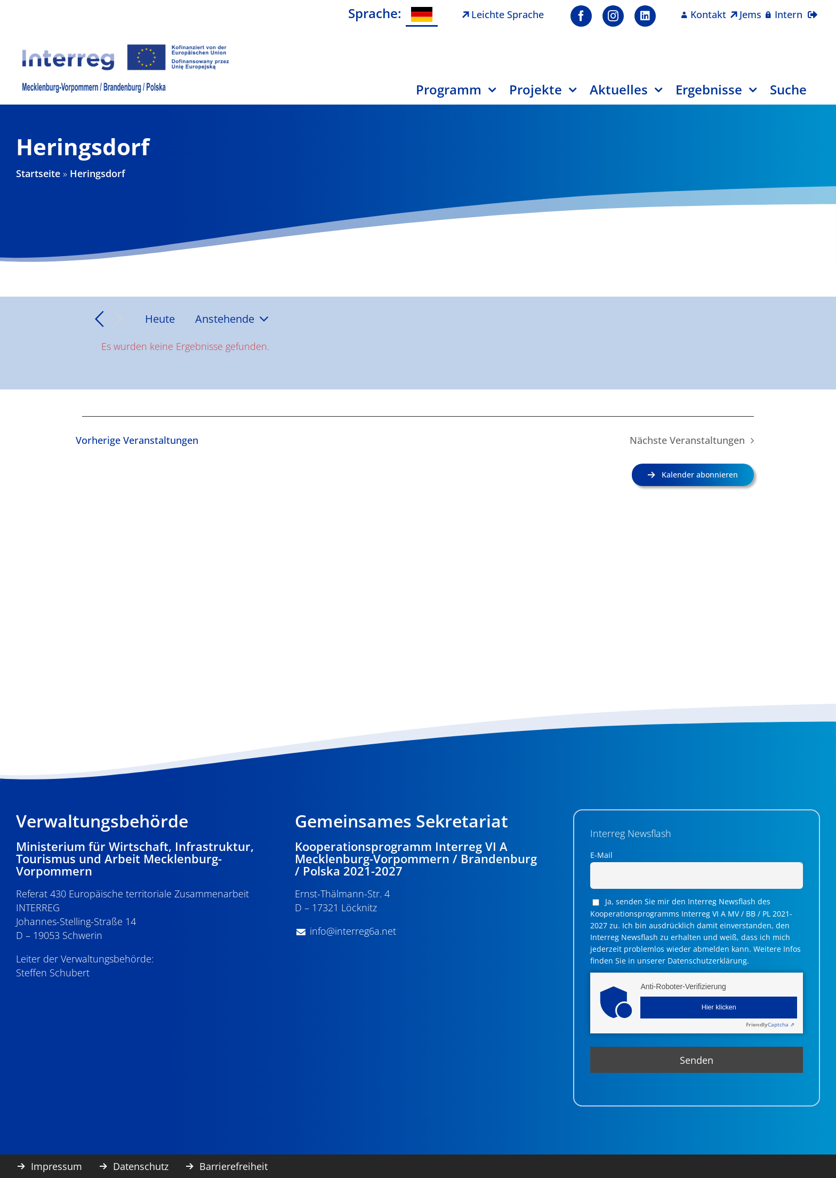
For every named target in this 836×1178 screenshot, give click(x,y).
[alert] (418, 346)
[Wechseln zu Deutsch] (422, 14)
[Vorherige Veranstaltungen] (99, 319)
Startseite (38, 173)
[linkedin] (645, 16)
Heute (160, 318)
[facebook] (581, 16)
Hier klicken (719, 1007)
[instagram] (613, 16)
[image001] (126, 47)
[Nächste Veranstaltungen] (118, 319)
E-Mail (601, 855)
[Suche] (795, 94)
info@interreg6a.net (353, 931)
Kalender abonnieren (700, 474)
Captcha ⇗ (770, 1024)
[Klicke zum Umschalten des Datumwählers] (235, 319)
